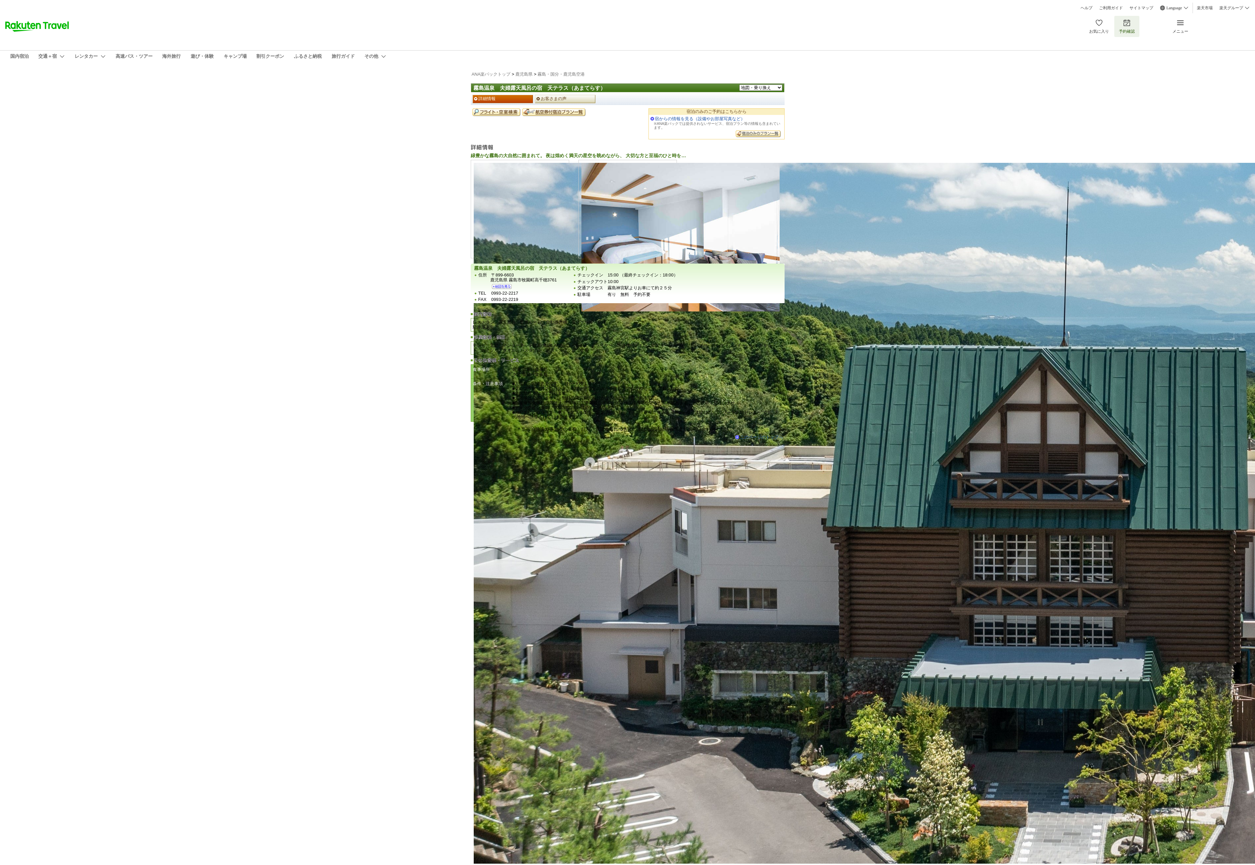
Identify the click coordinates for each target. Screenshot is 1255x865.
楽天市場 (1205, 8)
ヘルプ (1086, 8)
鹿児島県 (524, 74)
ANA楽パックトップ (491, 74)
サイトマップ (1141, 8)
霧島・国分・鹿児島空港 (561, 74)
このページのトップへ (761, 437)
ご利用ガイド (1111, 8)
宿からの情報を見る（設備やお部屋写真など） (700, 118)
